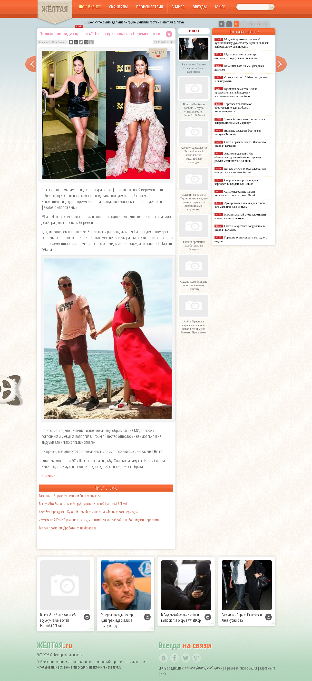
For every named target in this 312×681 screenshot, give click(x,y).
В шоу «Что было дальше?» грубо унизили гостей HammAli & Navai (135, 22)
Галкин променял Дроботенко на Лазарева (68, 528)
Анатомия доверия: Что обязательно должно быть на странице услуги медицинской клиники (238, 157)
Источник (48, 476)
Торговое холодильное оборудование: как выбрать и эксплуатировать (233, 107)
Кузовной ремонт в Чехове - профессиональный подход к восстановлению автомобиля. (236, 92)
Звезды (200, 7)
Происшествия (149, 7)
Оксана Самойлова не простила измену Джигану (193, 285)
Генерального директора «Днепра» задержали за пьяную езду (117, 620)
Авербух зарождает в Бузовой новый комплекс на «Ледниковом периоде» (88, 512)
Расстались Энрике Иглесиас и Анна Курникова (70, 495)
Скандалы (118, 7)
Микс (220, 7)
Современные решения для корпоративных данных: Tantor (236, 182)
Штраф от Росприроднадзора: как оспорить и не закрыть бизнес (240, 170)
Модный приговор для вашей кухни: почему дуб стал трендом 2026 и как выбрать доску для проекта (241, 43)
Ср (236, 23)
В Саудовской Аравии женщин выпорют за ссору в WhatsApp (181, 617)
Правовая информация (241, 668)
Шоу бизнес (59, 42)
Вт (229, 23)
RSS (163, 673)
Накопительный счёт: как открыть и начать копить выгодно (240, 216)
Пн (221, 23)
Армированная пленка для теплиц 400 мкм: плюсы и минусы (240, 204)
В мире (178, 7)
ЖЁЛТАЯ (55, 9)
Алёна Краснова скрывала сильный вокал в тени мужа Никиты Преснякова (193, 327)
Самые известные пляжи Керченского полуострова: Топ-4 (234, 193)
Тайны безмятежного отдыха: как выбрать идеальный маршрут (240, 120)
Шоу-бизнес (90, 7)
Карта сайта (267, 668)
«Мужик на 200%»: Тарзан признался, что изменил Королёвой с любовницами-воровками (99, 520)
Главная (43, 42)
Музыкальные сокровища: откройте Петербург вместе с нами (236, 56)
